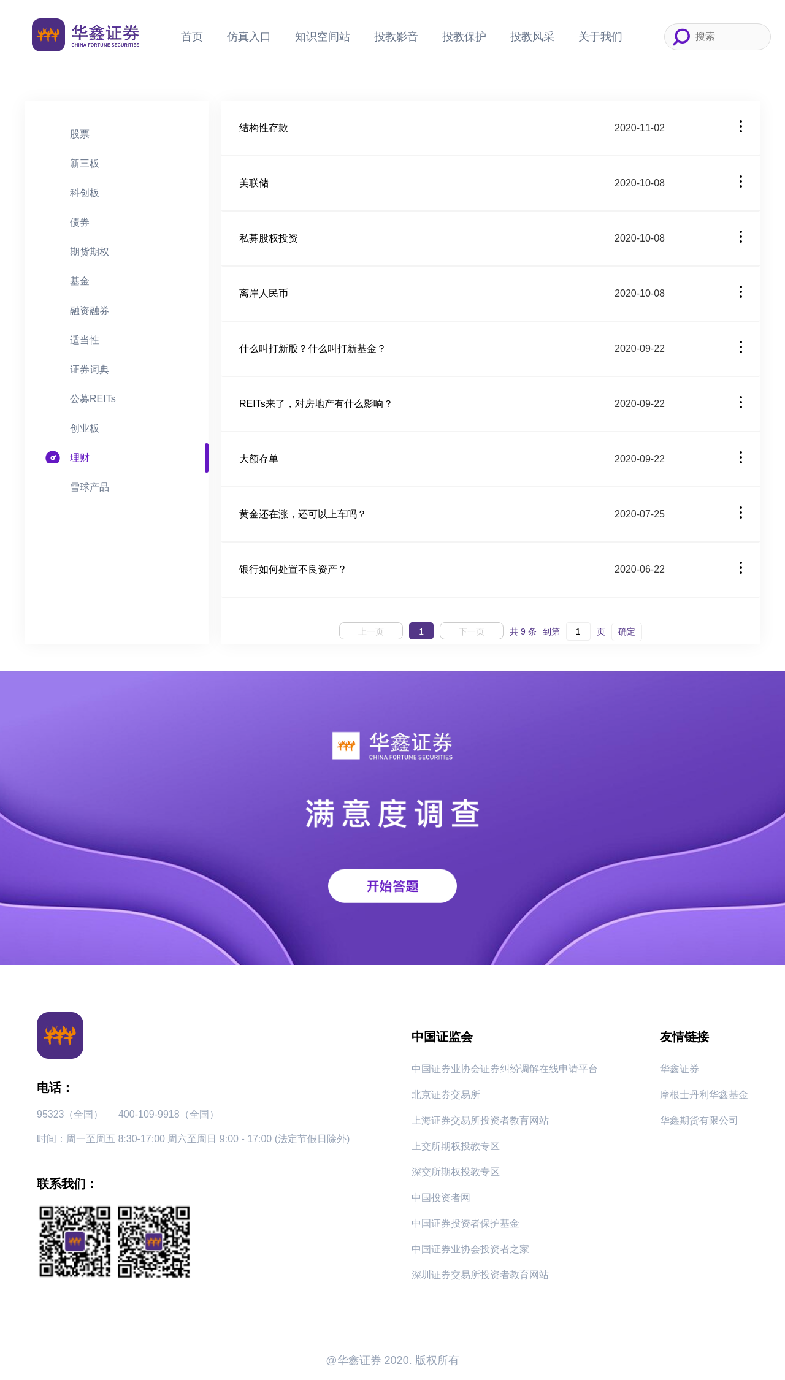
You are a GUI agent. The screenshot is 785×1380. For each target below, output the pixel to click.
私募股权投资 (268, 238)
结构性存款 (263, 128)
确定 (626, 631)
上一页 (371, 631)
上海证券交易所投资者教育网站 (480, 1120)
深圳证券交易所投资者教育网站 (480, 1275)
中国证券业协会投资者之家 (470, 1249)
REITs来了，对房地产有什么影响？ (316, 403)
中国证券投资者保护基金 (465, 1223)
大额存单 (258, 459)
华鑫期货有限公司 (699, 1120)
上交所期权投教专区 (456, 1146)
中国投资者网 (441, 1197)
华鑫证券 (679, 1069)
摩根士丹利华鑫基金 (704, 1094)
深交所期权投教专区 (456, 1172)
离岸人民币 (263, 293)
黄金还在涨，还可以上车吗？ (303, 514)
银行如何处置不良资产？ (293, 569)
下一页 (471, 631)
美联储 (254, 183)
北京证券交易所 (446, 1094)
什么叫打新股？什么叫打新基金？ (312, 348)
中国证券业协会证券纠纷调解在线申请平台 (505, 1069)
